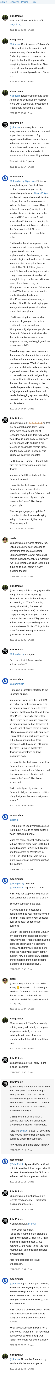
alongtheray (16, 16)
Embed (30, 30)
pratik (13, 538)
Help (33, 2)
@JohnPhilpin (41, 193)
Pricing (24, 2)
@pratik (14, 820)
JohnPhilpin (16, 123)
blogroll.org (15, 24)
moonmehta (16, 176)
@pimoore (15, 44)
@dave (24, 1130)
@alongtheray (17, 181)
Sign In (3, 2)
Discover (14, 2)
